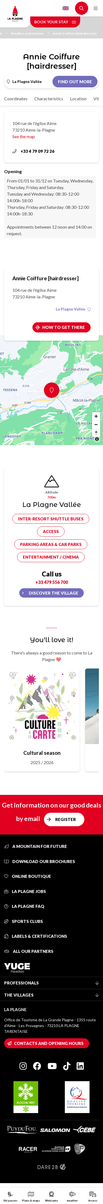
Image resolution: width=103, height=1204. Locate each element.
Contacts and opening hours (48, 1043)
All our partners (28, 951)
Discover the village (53, 592)
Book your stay (55, 22)
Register (65, 819)
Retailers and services (30, 33)
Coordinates (15, 98)
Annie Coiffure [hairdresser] (74, 33)
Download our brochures (39, 861)
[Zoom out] (96, 424)
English (66, 8)
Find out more (75, 81)
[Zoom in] (96, 416)
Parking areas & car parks (51, 544)
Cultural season (41, 753)
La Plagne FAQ (24, 906)
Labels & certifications (35, 936)
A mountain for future (35, 846)
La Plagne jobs (25, 891)
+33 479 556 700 (51, 582)
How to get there (63, 327)
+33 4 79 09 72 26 (33, 151)
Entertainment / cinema (51, 556)
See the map (23, 136)
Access (51, 531)
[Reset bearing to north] (96, 433)
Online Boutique (27, 876)
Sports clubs (23, 921)
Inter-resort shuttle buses (50, 518)
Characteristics (48, 98)
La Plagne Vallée (73, 309)
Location (78, 98)
